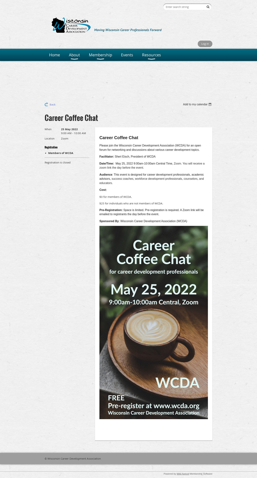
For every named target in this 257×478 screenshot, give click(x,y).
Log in (205, 43)
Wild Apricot (183, 473)
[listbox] (197, 104)
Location (50, 138)
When (48, 129)
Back (53, 104)
